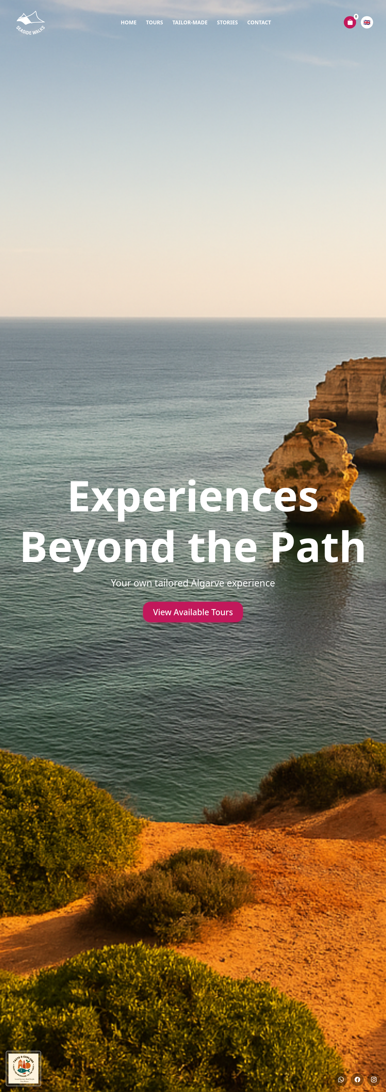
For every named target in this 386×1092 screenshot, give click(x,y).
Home (129, 22)
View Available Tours (193, 612)
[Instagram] (373, 1079)
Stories (227, 22)
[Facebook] (357, 1079)
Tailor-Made (190, 22)
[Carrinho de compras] (350, 22)
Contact (259, 22)
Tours (154, 22)
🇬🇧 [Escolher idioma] (366, 22)
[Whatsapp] (340, 1079)
